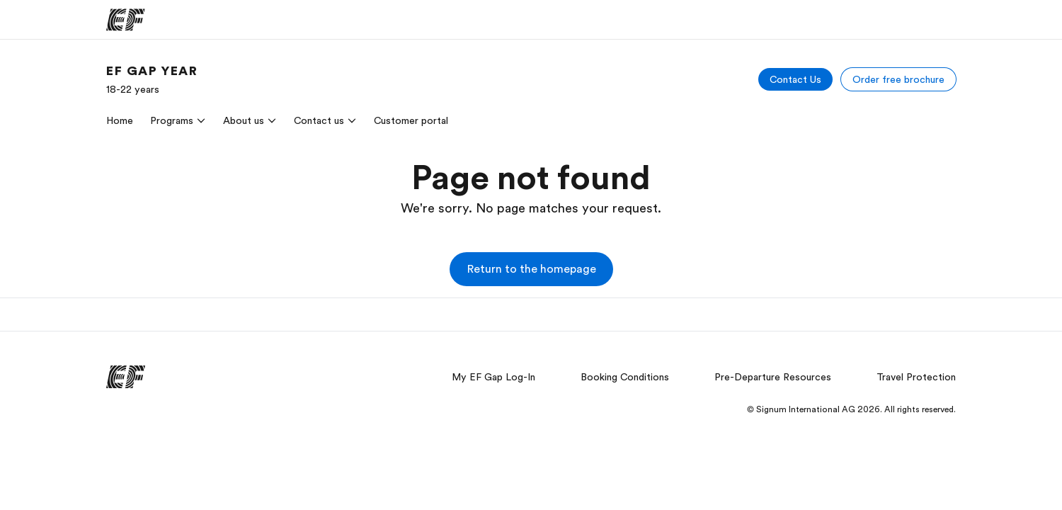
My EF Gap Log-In (493, 376)
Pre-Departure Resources (772, 376)
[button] (531, 269)
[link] (152, 79)
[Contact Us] (795, 79)
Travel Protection (916, 376)
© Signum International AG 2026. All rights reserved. (851, 409)
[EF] (125, 19)
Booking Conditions (625, 376)
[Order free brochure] (898, 79)
